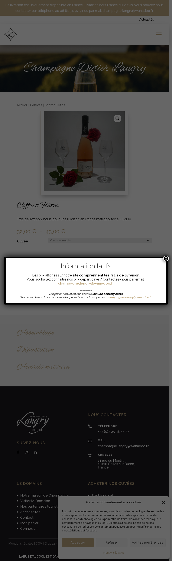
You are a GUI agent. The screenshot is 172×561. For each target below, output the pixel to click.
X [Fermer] (166, 258)
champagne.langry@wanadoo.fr (86, 283)
